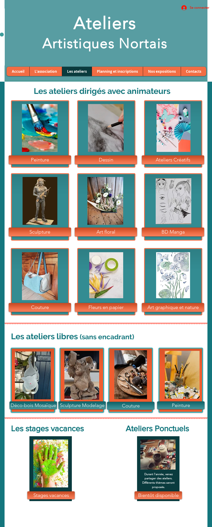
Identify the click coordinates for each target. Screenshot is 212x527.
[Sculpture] (40, 232)
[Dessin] (106, 159)
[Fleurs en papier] (106, 307)
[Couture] (40, 307)
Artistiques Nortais (104, 43)
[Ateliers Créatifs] (173, 159)
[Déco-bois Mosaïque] (33, 405)
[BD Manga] (173, 232)
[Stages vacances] (51, 495)
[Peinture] (40, 159)
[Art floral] (106, 232)
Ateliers (104, 23)
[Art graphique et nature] (173, 307)
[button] (158, 495)
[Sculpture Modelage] (82, 405)
